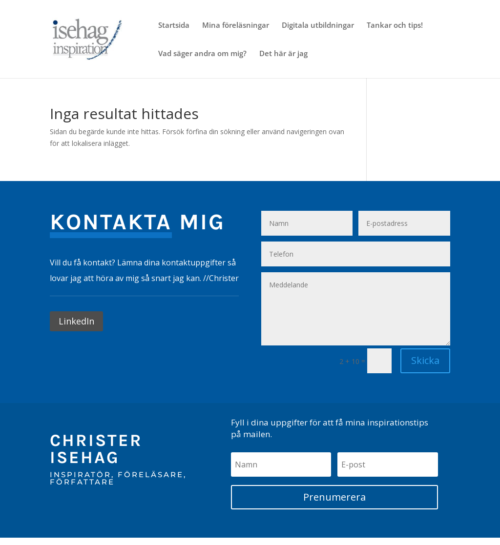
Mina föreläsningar (235, 25)
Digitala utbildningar (318, 25)
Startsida (173, 25)
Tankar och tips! (395, 25)
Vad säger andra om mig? (202, 54)
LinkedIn (76, 321)
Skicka (425, 360)
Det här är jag (283, 54)
